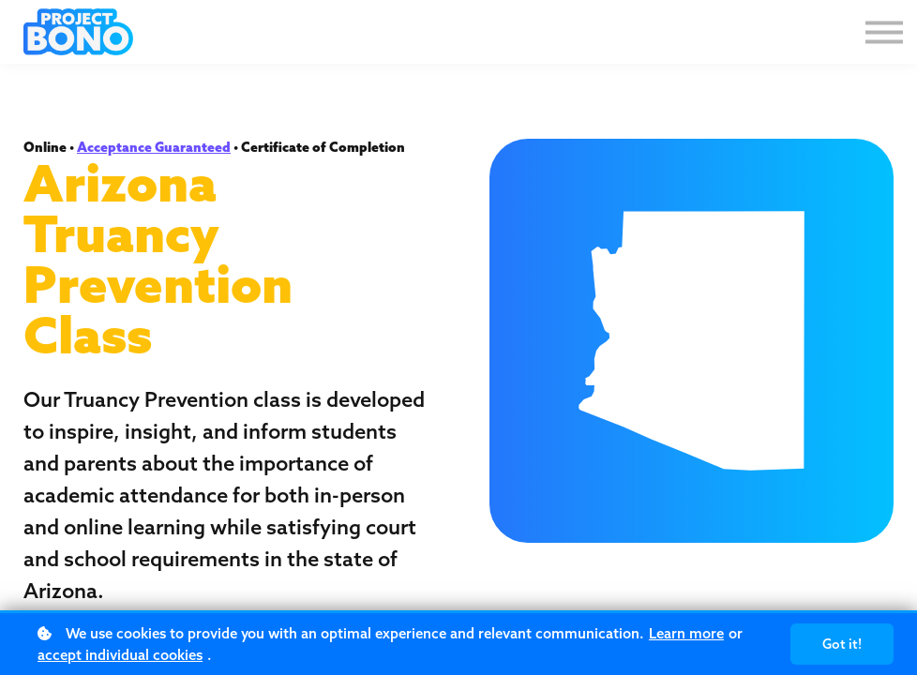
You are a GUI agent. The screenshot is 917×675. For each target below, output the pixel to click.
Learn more (686, 633)
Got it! (842, 644)
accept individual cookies (120, 655)
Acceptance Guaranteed (154, 147)
